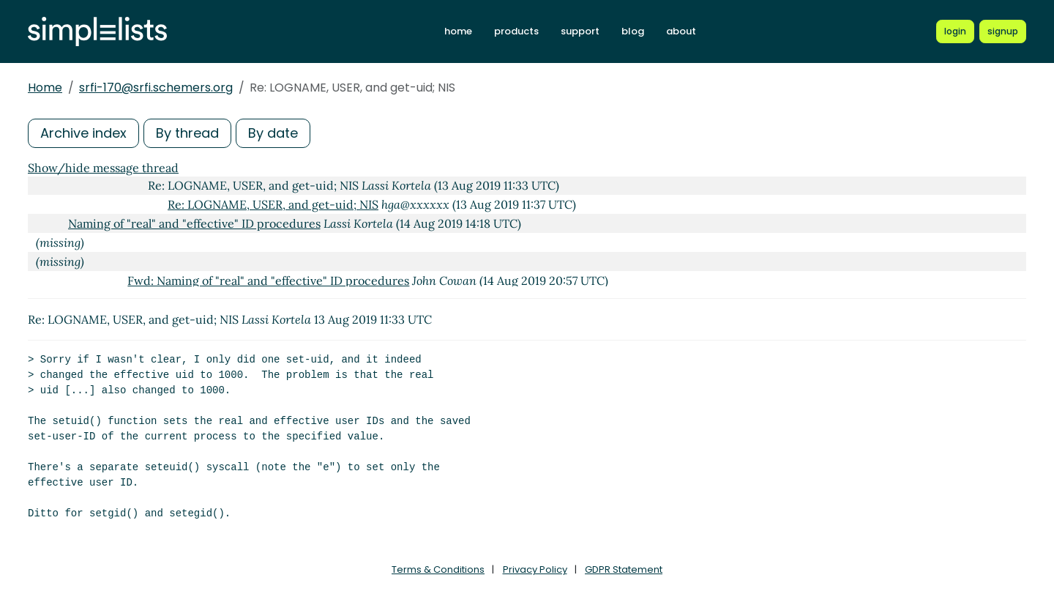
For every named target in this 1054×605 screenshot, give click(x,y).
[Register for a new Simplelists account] (1002, 31)
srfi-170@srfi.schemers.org (156, 87)
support (580, 31)
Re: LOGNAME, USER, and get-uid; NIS (273, 204)
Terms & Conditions (438, 569)
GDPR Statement (623, 569)
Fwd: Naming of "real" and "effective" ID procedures (268, 280)
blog (632, 31)
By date (273, 133)
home (458, 31)
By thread (187, 133)
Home (45, 87)
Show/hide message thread (103, 167)
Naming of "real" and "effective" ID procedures (194, 223)
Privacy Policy (535, 569)
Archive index (83, 133)
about (681, 31)
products (516, 31)
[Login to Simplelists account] (955, 31)
